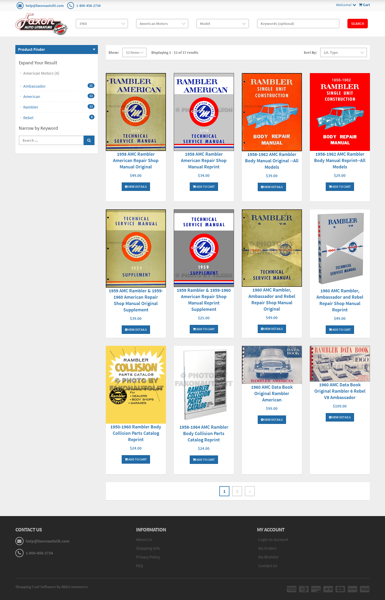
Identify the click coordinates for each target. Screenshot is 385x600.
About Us (144, 539)
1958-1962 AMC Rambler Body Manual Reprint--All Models (339, 160)
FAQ (139, 565)
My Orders (267, 548)
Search (357, 23)
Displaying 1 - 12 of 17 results (174, 52)
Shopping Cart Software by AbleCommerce (51, 586)
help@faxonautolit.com (45, 5)
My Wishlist (268, 556)
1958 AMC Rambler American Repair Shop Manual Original (135, 160)
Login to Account (273, 539)
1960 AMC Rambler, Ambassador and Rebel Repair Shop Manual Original (271, 299)
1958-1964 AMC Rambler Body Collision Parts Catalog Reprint (203, 433)
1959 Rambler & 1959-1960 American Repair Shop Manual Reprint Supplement (204, 299)
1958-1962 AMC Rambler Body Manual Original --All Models (271, 160)
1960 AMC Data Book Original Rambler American (272, 393)
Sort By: (310, 52)
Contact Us (267, 565)
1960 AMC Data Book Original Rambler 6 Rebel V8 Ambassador (339, 391)
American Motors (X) (41, 73)
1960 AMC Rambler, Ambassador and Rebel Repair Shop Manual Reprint (339, 300)
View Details (136, 187)
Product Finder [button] (31, 49)
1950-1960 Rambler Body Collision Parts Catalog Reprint (135, 433)
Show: (113, 52)
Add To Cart (204, 187)
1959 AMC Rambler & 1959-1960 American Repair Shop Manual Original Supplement (136, 300)
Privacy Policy (148, 556)
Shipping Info (148, 548)
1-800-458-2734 (88, 5)
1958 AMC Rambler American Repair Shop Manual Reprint (204, 160)
